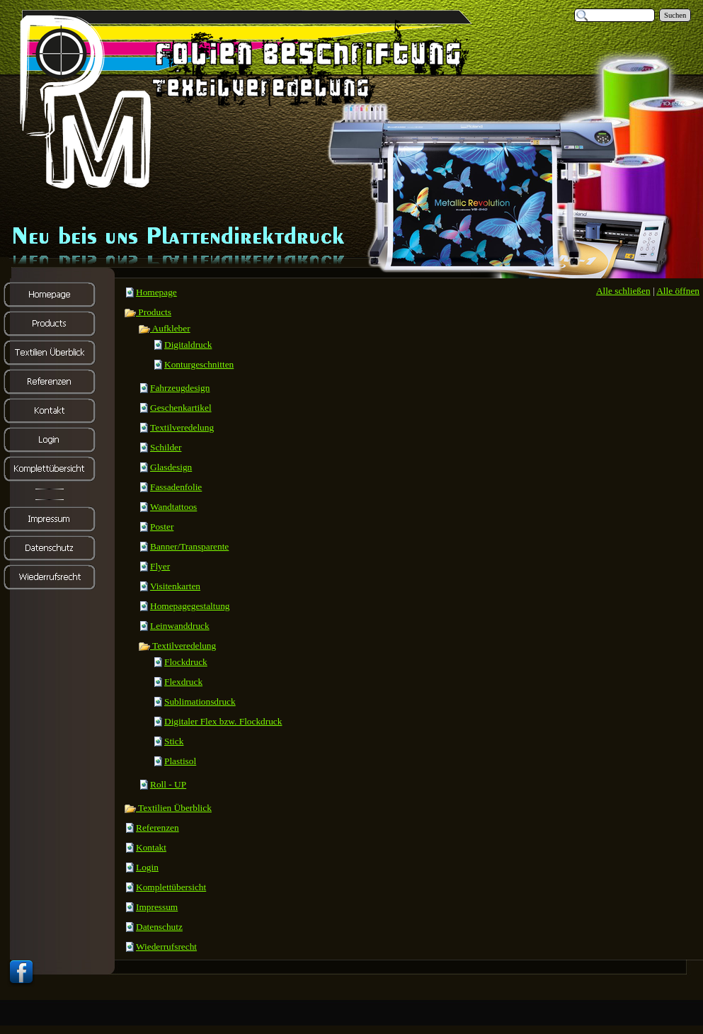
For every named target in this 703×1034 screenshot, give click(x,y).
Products (147, 312)
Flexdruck (183, 681)
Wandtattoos (173, 506)
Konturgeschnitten (199, 364)
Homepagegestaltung (190, 606)
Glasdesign (171, 467)
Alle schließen (623, 290)
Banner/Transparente (189, 546)
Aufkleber (164, 328)
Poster (161, 526)
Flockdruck (185, 662)
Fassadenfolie (176, 487)
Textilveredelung (182, 427)
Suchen (675, 15)
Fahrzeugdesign (180, 387)
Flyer (160, 566)
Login (147, 867)
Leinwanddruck (180, 625)
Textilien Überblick (168, 807)
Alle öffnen (677, 290)
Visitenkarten (175, 586)
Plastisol (180, 761)
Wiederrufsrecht (166, 946)
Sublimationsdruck (200, 701)
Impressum (157, 907)
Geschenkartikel (181, 407)
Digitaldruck (188, 344)
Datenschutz (159, 926)
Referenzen (157, 827)
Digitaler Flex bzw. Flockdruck (223, 721)
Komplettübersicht (171, 887)
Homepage (156, 292)
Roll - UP (168, 784)
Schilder (165, 447)
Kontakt (151, 847)
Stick (173, 741)
